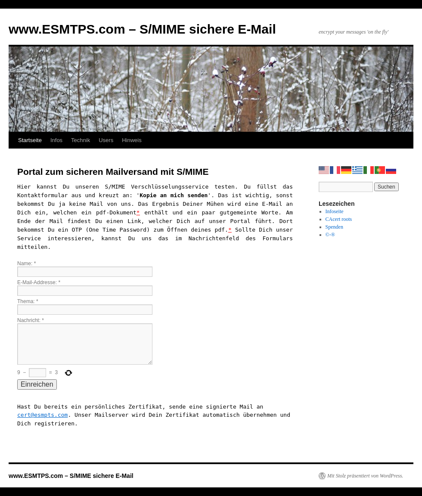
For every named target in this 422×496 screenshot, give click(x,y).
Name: (26, 263)
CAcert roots (339, 219)
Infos (56, 140)
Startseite (30, 140)
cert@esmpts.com (42, 415)
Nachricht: (30, 320)
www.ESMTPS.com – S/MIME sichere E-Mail (142, 29)
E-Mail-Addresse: (38, 282)
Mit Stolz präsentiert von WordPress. (365, 476)
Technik (80, 140)
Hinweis (132, 140)
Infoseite (335, 211)
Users (106, 140)
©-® (330, 235)
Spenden (334, 227)
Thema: (27, 301)
